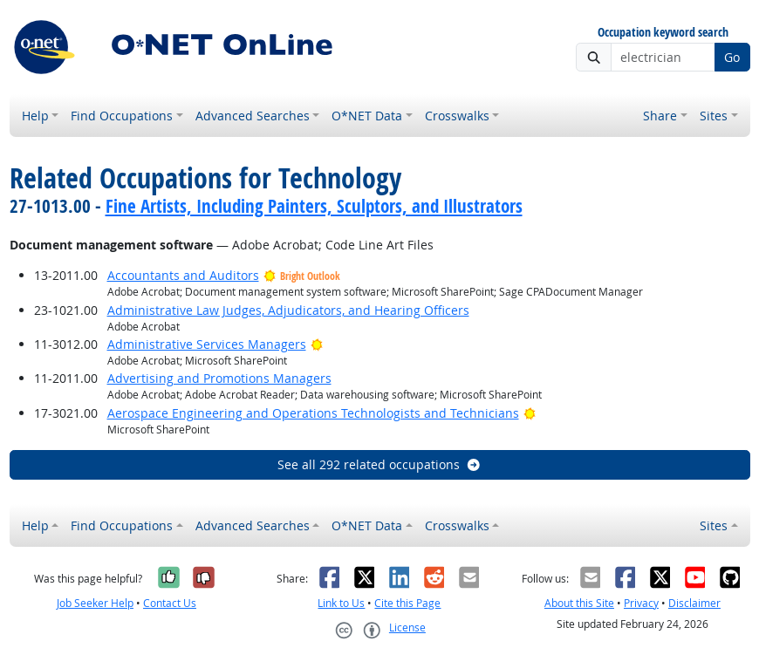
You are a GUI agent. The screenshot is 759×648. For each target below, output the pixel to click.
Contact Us (169, 603)
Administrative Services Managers (206, 344)
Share (660, 115)
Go (732, 57)
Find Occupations (122, 115)
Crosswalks (457, 115)
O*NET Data (367, 115)
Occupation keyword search (663, 32)
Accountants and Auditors (183, 275)
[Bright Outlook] (317, 344)
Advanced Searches (252, 115)
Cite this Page (407, 603)
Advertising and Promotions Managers (219, 378)
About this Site (579, 603)
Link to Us (341, 603)
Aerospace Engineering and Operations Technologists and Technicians (313, 413)
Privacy (641, 603)
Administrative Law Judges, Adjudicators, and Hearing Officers (288, 310)
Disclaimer (694, 603)
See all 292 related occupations (379, 464)
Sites (714, 115)
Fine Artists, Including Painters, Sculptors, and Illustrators (314, 206)
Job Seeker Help (95, 603)
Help (35, 115)
